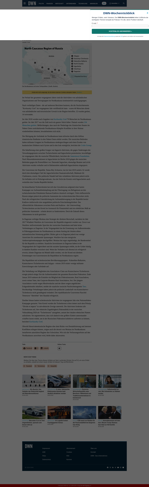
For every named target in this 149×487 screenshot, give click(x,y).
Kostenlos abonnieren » (120, 31)
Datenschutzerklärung (109, 36)
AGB (121, 36)
